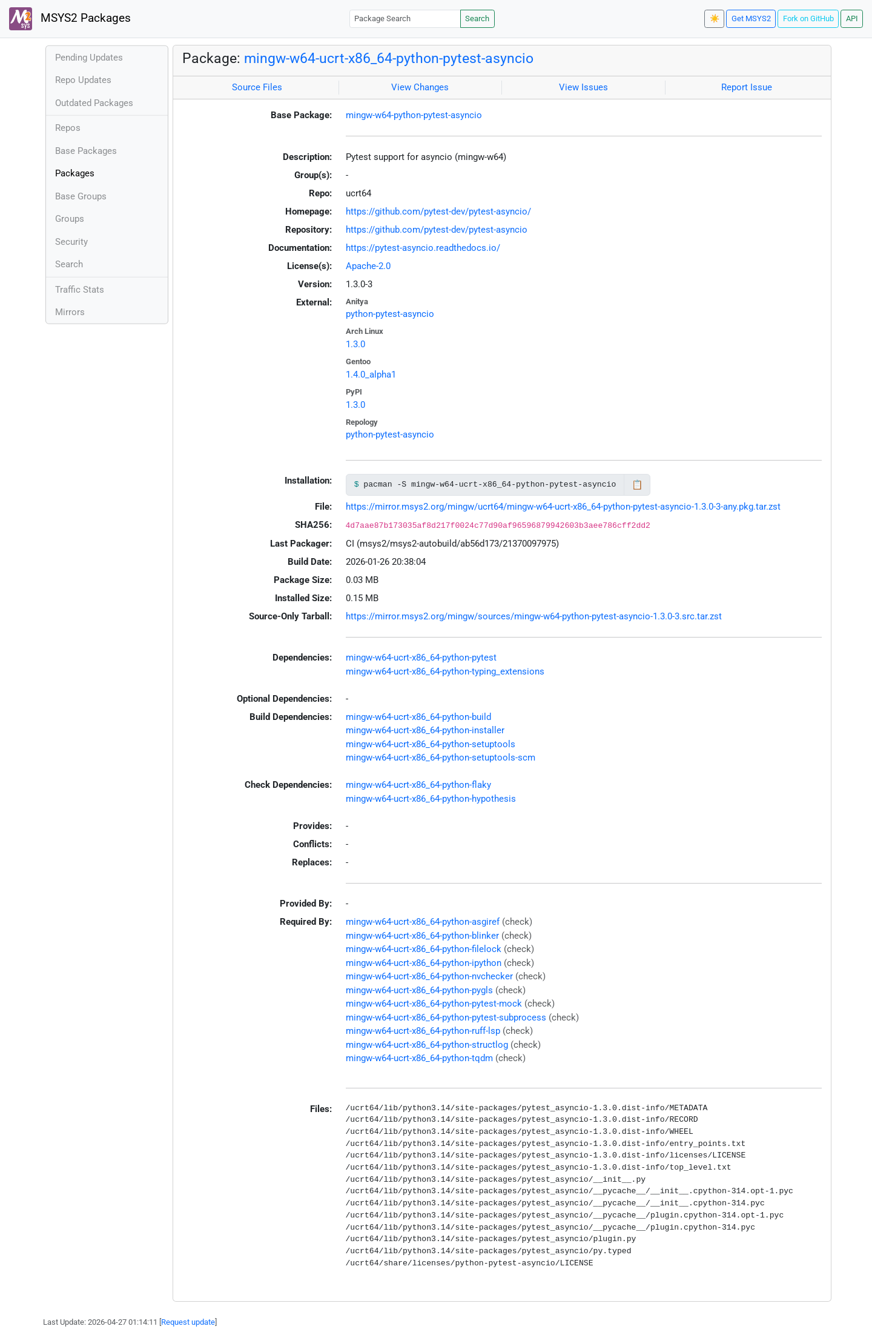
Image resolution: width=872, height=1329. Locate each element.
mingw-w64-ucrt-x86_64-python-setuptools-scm (440, 757)
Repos (68, 127)
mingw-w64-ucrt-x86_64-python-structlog (427, 1044)
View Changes (420, 87)
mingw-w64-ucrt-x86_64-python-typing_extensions (445, 671)
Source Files (257, 87)
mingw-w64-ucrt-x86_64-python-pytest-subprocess (446, 1017)
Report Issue (746, 87)
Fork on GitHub (808, 18)
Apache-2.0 (368, 266)
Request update (188, 1322)
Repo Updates (83, 80)
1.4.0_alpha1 (371, 374)
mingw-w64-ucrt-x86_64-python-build (418, 716)
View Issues (583, 87)
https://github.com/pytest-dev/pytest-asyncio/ (438, 211)
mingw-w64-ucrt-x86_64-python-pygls (419, 990)
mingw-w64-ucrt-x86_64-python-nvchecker (429, 976)
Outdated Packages (94, 103)
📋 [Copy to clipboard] (637, 484)
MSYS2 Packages (70, 18)
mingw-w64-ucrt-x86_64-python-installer (425, 730)
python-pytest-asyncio (390, 313)
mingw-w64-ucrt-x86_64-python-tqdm (419, 1058)
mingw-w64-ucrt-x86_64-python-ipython (423, 963)
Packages (74, 173)
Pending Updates (89, 57)
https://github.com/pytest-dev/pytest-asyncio (436, 229)
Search (477, 18)
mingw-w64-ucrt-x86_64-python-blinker (422, 935)
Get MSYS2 (751, 18)
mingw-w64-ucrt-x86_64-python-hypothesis (431, 798)
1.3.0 (355, 344)
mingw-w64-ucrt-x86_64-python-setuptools (430, 744)
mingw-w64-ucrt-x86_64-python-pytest (421, 657)
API (852, 18)
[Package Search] (405, 18)
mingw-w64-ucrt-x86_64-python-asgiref (423, 921)
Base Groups (81, 196)
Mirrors (70, 312)
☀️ (714, 18)
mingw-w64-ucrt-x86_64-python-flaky (418, 784)
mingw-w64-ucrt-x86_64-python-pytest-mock (434, 1003)
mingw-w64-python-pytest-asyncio (414, 115)
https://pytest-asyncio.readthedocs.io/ (423, 247)
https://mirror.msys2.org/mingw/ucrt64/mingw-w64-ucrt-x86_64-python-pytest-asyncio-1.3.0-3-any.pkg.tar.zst (563, 506)
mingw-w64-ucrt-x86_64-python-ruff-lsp (423, 1030)
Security (71, 241)
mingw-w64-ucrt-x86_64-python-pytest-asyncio (388, 58)
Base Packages (86, 150)
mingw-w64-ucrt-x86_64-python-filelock (423, 949)
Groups (69, 218)
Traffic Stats (79, 289)
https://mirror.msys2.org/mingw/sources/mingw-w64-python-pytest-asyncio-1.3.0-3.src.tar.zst (534, 616)
